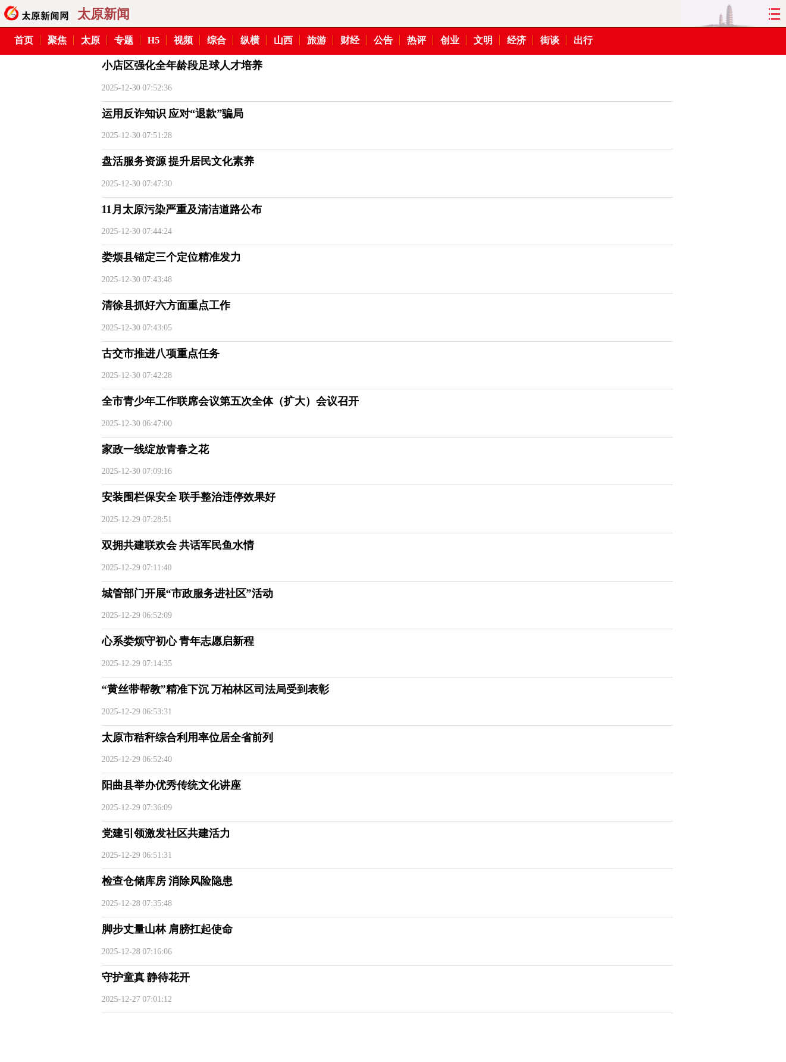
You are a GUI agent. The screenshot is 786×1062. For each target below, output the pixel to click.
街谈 (549, 40)
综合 (216, 40)
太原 (90, 40)
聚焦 (57, 40)
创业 (449, 40)
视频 (183, 40)
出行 (583, 40)
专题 (123, 40)
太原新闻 (103, 14)
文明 (483, 40)
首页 (23, 40)
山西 (283, 40)
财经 (349, 40)
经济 (516, 40)
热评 (416, 40)
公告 (383, 40)
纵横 (249, 40)
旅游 (316, 40)
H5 (153, 40)
